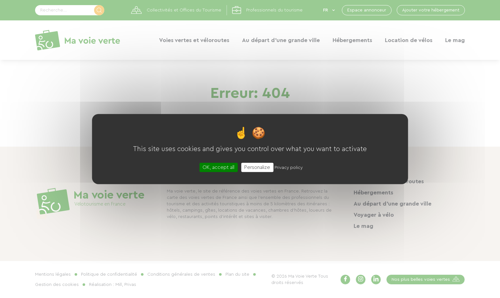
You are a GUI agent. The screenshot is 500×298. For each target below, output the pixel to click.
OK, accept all (218, 167)
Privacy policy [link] (289, 167)
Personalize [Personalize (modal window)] (257, 167)
